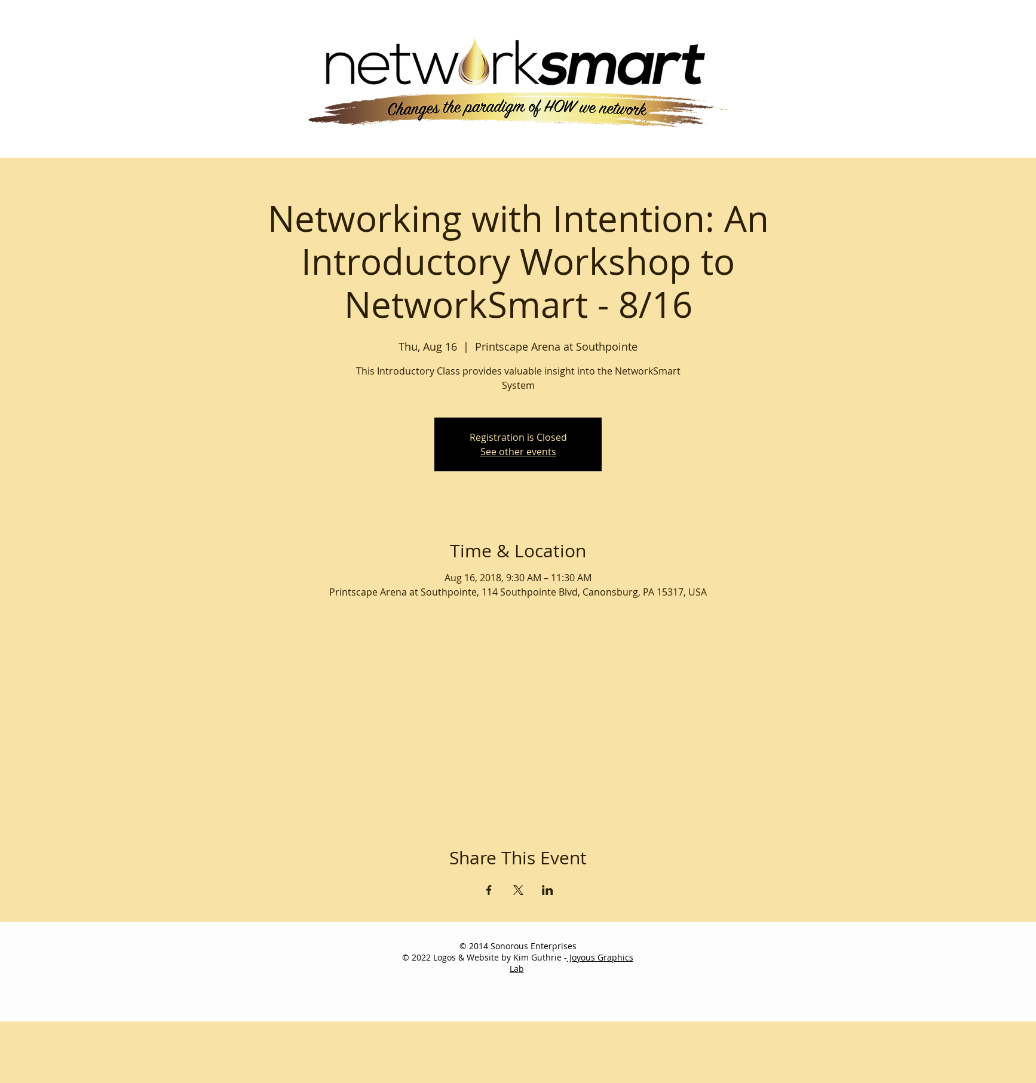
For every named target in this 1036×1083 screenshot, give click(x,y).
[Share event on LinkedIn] (547, 890)
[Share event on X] (518, 890)
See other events (518, 451)
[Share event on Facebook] (489, 890)
